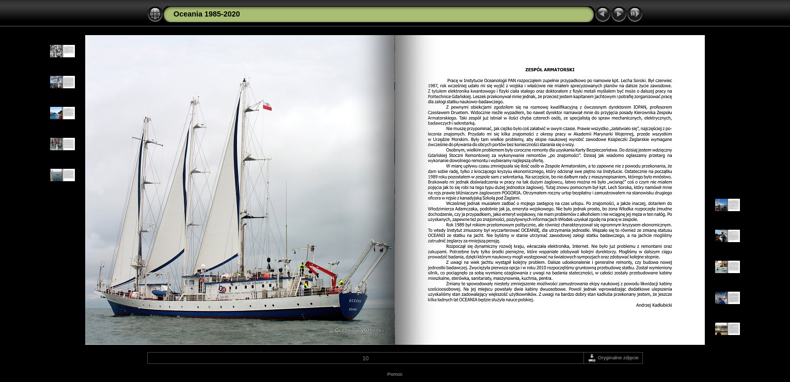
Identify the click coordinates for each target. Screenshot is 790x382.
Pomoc (395, 374)
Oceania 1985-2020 (206, 14)
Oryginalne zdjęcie (613, 357)
